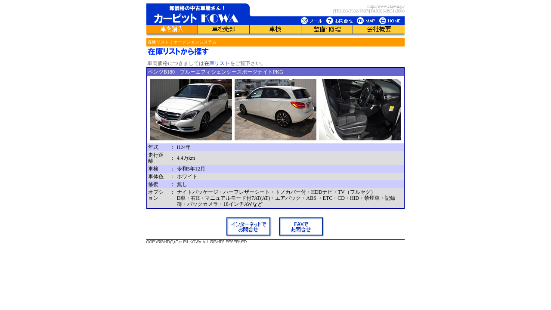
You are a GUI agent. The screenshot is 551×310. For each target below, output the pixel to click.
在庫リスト (158, 42)
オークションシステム (195, 42)
